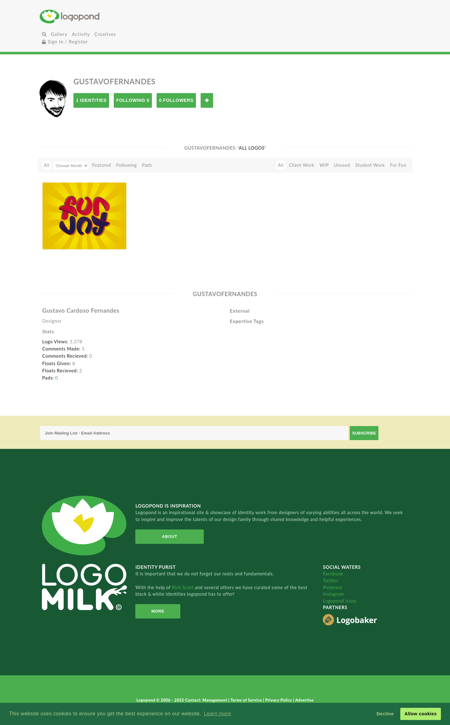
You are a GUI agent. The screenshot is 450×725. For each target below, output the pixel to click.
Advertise (304, 700)
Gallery (59, 34)
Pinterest (332, 587)
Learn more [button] (217, 713)
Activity (81, 34)
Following (126, 165)
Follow (207, 100)
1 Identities (91, 100)
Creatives (105, 34)
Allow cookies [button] (420, 713)
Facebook (333, 573)
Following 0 (132, 100)
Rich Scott (183, 587)
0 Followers (176, 100)
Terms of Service (247, 700)
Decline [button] (385, 713)
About (169, 536)
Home (101, 16)
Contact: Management (206, 700)
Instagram (333, 594)
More (158, 611)
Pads (147, 165)
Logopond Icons (339, 600)
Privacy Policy (279, 700)
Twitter (330, 580)
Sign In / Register (65, 41)
